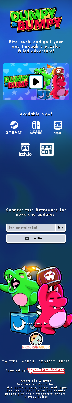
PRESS (64, 361)
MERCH (28, 361)
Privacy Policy (36, 397)
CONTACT (46, 361)
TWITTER (10, 361)
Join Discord (36, 238)
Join (60, 227)
